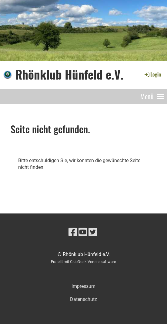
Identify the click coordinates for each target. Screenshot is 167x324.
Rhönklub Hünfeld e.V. (69, 74)
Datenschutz (83, 299)
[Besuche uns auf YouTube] (82, 232)
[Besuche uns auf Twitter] (93, 232)
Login (152, 74)
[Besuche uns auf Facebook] (72, 232)
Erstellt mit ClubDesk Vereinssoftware (83, 261)
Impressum (83, 286)
